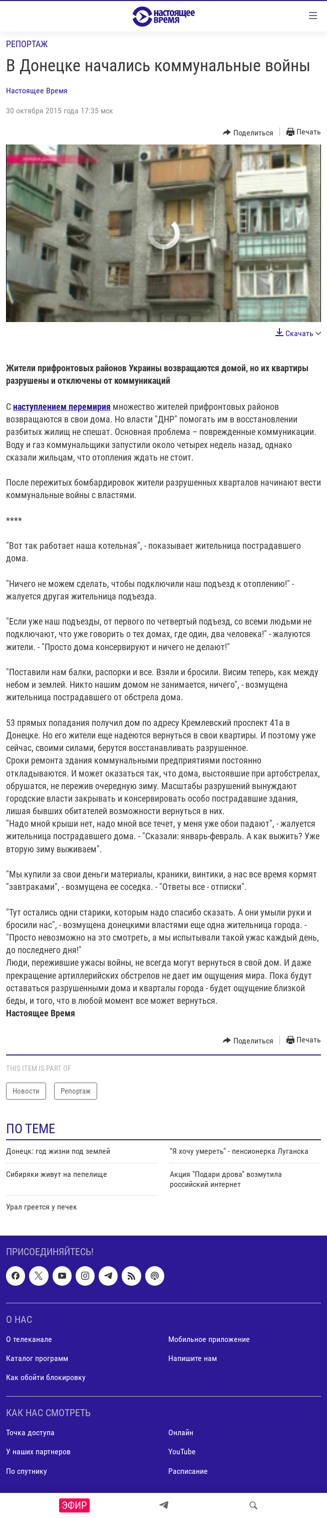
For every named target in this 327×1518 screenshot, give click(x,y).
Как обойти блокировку (46, 1377)
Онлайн (180, 1432)
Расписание (188, 1470)
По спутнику (26, 1470)
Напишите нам (192, 1358)
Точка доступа (30, 1432)
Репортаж (27, 44)
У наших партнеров (38, 1451)
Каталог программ (37, 1358)
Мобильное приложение (209, 1339)
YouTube (182, 1451)
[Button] (248, 132)
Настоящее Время (37, 90)
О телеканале (29, 1339)
